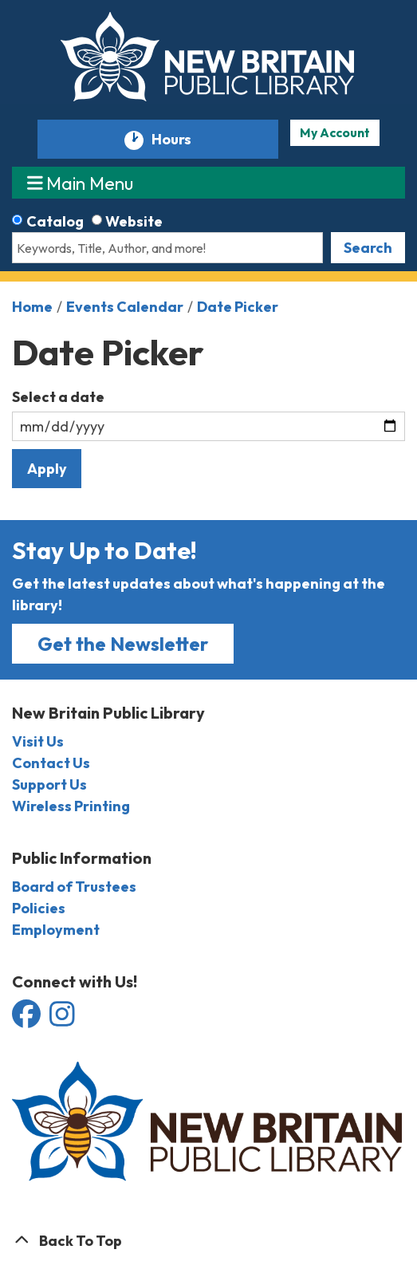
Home (32, 307)
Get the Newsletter (122, 644)
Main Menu (80, 182)
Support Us (49, 784)
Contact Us (51, 763)
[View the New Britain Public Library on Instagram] (62, 1019)
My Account (335, 132)
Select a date (58, 397)
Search (368, 247)
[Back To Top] (208, 1240)
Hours (178, 140)
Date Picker (237, 307)
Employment (56, 929)
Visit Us (38, 741)
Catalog (55, 221)
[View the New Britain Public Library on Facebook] (27, 1019)
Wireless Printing (71, 806)
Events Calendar (124, 307)
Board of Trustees (74, 886)
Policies (38, 908)
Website (134, 221)
